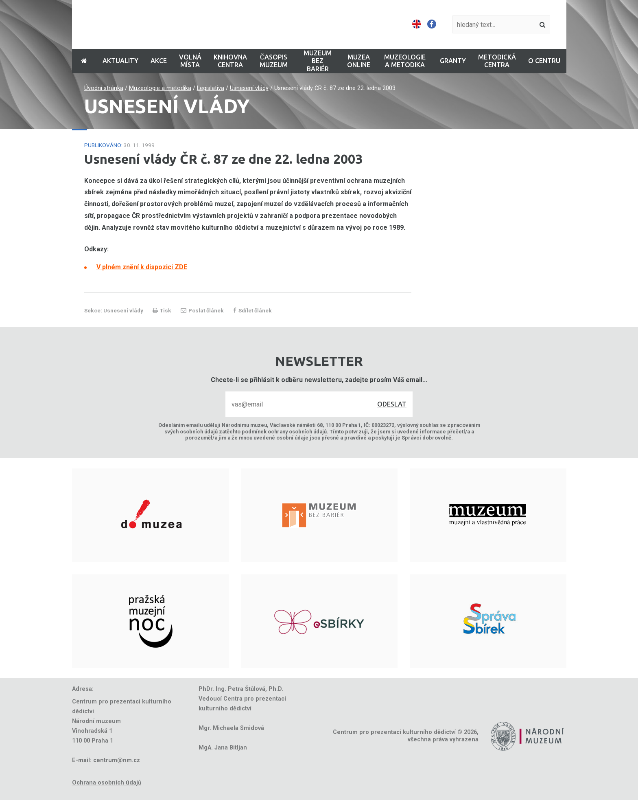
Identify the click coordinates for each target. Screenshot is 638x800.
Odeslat (391, 404)
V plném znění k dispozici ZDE (141, 267)
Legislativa (210, 88)
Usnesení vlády (249, 88)
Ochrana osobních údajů (106, 782)
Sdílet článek (252, 310)
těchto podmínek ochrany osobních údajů (276, 432)
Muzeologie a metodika (160, 88)
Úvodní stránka (103, 88)
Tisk (162, 310)
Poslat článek (202, 310)
